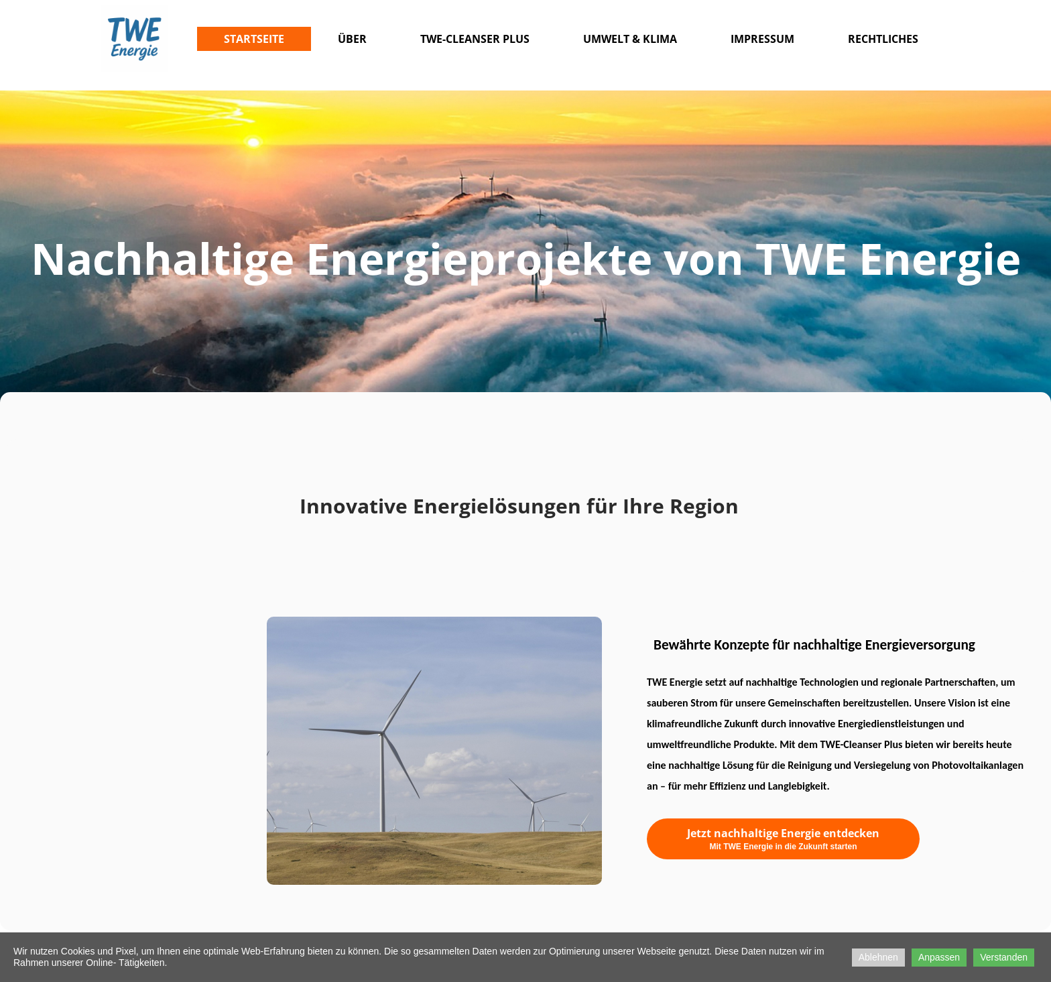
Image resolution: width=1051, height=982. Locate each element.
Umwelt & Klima (630, 39)
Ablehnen (878, 957)
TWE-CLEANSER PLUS (475, 39)
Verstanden (1004, 957)
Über (352, 39)
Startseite (254, 39)
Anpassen (939, 957)
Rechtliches (883, 39)
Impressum (762, 39)
